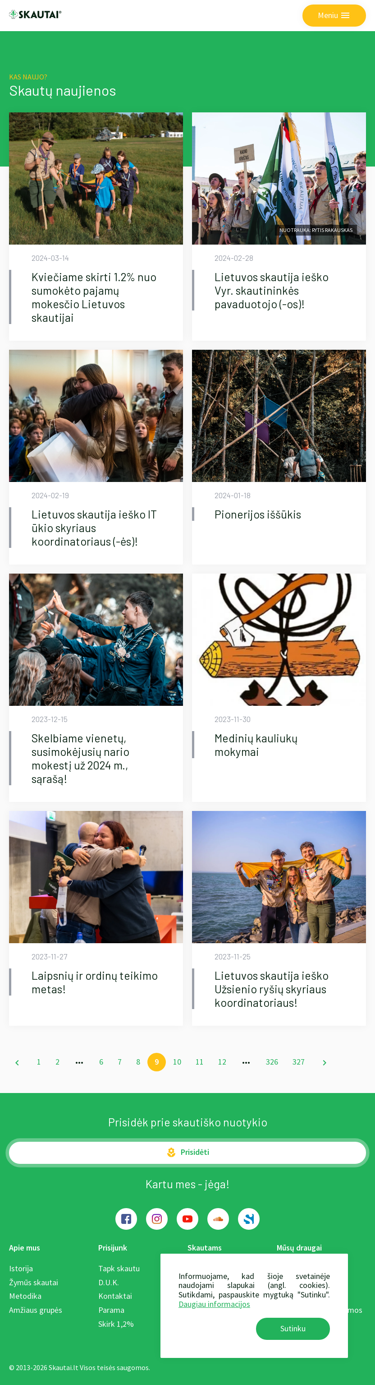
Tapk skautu (119, 1268)
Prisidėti (187, 1152)
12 (222, 1061)
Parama (111, 1310)
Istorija (21, 1268)
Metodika (25, 1296)
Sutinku (293, 1328)
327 (299, 1061)
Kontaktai (115, 1296)
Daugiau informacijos (214, 1304)
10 (177, 1061)
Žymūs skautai (33, 1282)
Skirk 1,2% (116, 1324)
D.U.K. (108, 1282)
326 (272, 1061)
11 (200, 1061)
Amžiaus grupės (35, 1310)
